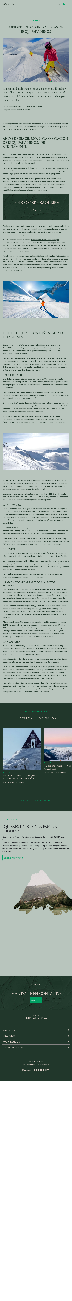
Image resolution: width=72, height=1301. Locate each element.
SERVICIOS (8, 1035)
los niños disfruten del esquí (50, 179)
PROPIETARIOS (11, 1041)
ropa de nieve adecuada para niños (35, 268)
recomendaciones (49, 229)
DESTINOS (8, 1030)
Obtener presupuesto (13, 858)
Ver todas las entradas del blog (36, 800)
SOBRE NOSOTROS (14, 1047)
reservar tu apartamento (35, 689)
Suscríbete (36, 1000)
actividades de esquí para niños (16, 497)
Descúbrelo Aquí (36, 210)
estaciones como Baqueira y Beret (46, 184)
